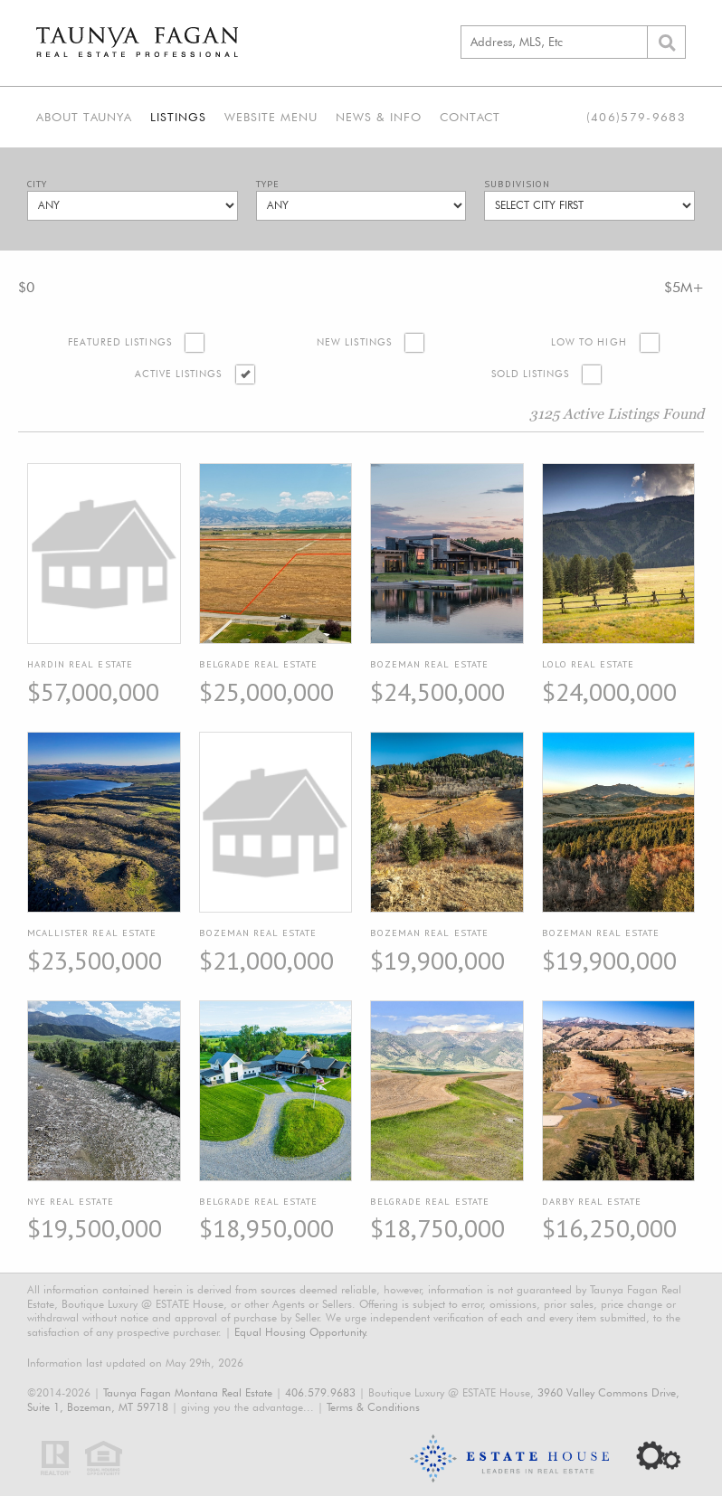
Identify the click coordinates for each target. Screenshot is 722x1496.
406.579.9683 (320, 1392)
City (37, 184)
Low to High (589, 342)
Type (268, 184)
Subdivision (517, 184)
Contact (470, 116)
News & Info (379, 116)
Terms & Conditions (373, 1407)
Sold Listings (530, 374)
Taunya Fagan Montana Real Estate (187, 1392)
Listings (178, 116)
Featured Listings (120, 342)
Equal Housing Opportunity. (301, 1332)
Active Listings (179, 374)
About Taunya (84, 116)
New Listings (354, 342)
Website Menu (271, 116)
